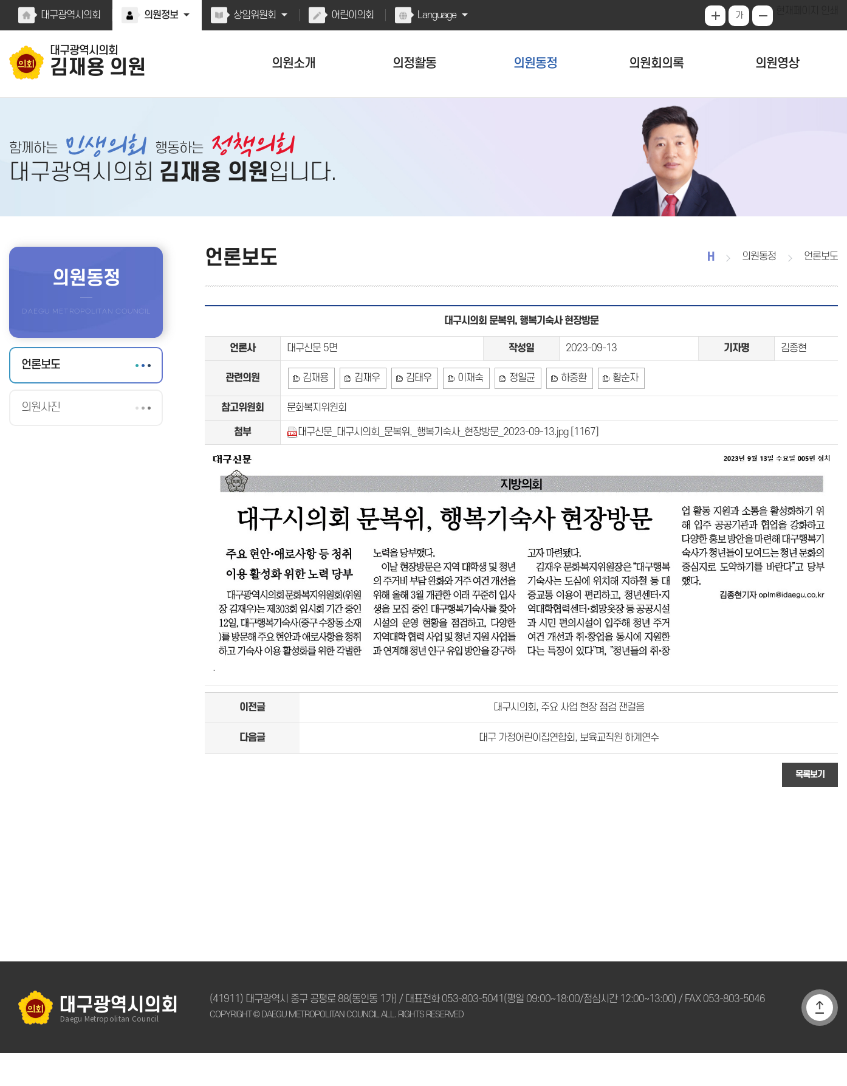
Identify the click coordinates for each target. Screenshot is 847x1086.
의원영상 (777, 63)
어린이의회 (350, 15)
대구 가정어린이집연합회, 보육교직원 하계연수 (568, 768)
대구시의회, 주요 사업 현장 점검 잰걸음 (569, 734)
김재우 (366, 396)
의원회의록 (656, 63)
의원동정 (535, 63)
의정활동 (414, 63)
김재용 (315, 396)
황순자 (620, 396)
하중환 (569, 396)
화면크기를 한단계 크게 (716, 15)
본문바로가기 (0, 0)
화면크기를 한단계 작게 (763, 15)
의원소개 (293, 63)
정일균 (518, 396)
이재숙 (467, 396)
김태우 (416, 396)
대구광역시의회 (70, 15)
